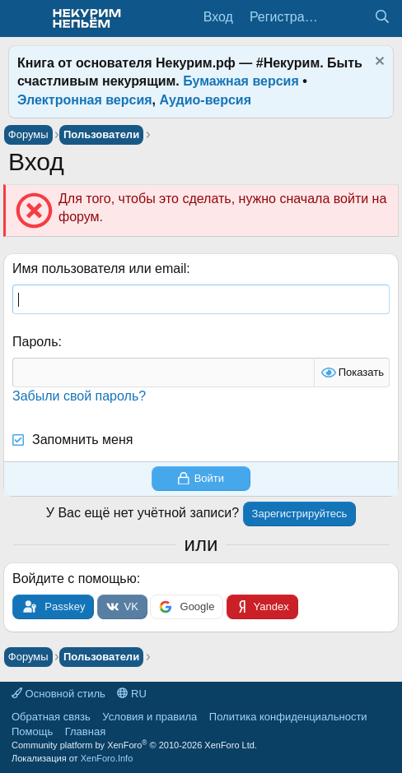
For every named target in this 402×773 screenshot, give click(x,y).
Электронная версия (84, 100)
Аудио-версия (206, 100)
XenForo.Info (107, 758)
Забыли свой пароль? (79, 396)
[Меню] (22, 18)
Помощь (32, 731)
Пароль (35, 342)
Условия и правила (149, 717)
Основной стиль (58, 693)
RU (131, 693)
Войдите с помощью (74, 579)
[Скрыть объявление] (378, 63)
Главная (85, 731)
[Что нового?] (349, 17)
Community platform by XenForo (134, 745)
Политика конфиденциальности (288, 717)
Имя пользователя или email (99, 268)
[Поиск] (382, 17)
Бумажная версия (241, 81)
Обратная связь (51, 717)
